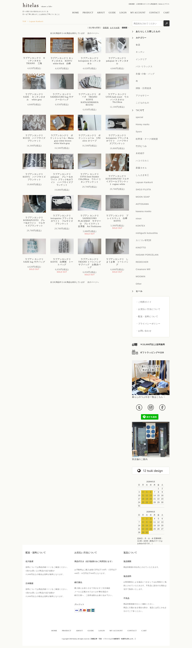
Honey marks (142, 124)
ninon (138, 218)
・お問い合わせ (144, 331)
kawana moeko (143, 211)
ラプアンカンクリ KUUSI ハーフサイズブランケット (34, 138)
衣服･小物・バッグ (145, 74)
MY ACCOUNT (137, 13)
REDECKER (142, 262)
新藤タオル (141, 168)
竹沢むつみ (141, 146)
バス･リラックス (144, 66)
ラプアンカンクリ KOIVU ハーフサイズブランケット (34, 177)
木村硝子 (140, 153)
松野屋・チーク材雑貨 (147, 139)
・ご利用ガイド (144, 302)
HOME (75, 13)
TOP (24, 21)
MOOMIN (140, 276)
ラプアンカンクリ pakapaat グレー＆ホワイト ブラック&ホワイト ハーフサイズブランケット (62, 179)
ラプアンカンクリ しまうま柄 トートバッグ (117, 262)
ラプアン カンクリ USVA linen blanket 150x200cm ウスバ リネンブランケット (89, 178)
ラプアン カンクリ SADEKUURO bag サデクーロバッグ (61, 97)
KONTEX (140, 226)
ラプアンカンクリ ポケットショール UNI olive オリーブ (90, 138)
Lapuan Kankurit (36, 21)
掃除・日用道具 (143, 88)
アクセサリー (142, 95)
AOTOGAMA (142, 204)
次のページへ (93, 33)
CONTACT (154, 13)
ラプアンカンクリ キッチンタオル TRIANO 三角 (34, 61)
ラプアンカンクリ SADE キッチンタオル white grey (34, 97)
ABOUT (101, 13)
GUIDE (112, 13)
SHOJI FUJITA (143, 189)
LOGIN (123, 13)
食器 (138, 45)
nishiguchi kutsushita (147, 233)
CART (167, 13)
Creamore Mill (143, 269)
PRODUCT (88, 13)
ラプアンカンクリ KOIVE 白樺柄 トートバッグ (62, 262)
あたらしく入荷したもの (148, 31)
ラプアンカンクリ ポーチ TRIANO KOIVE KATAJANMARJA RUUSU (89, 99)
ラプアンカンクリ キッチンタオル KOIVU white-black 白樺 (63, 61)
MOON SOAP (143, 197)
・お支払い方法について (148, 309)
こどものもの (142, 102)
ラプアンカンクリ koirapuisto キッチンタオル (89, 61)
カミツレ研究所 (143, 240)
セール (139, 291)
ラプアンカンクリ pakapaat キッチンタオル (117, 61)
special (139, 117)
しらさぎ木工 (142, 175)
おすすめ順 (115, 28)
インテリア (141, 59)
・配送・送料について (147, 316)
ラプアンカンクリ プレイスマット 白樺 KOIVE (117, 218)
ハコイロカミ (142, 160)
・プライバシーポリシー (148, 323)
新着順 (106, 28)
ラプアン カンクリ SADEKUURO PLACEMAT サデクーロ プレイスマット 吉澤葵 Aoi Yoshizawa (90, 221)
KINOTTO (141, 247)
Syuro (139, 131)
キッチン (140, 52)
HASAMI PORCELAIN (147, 255)
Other (139, 284)
